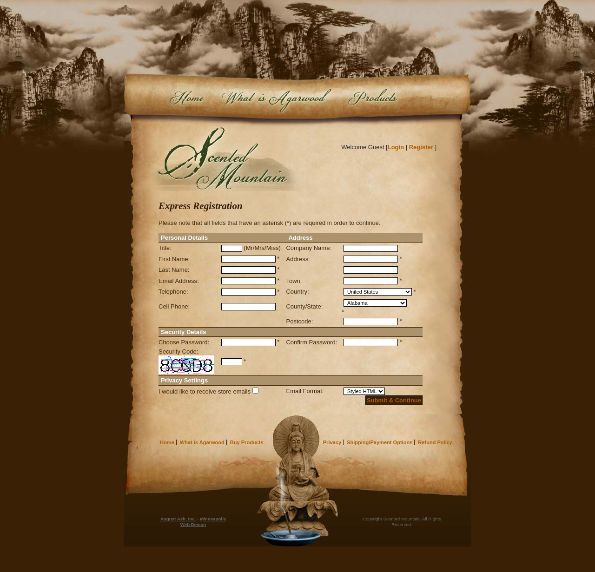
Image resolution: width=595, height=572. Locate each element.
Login (396, 147)
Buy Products (387, 99)
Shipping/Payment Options (379, 442)
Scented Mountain (224, 158)
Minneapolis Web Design (203, 521)
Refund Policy (435, 442)
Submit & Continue (394, 400)
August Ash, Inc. (178, 518)
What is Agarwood (275, 99)
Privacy (332, 442)
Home (187, 99)
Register (421, 147)
